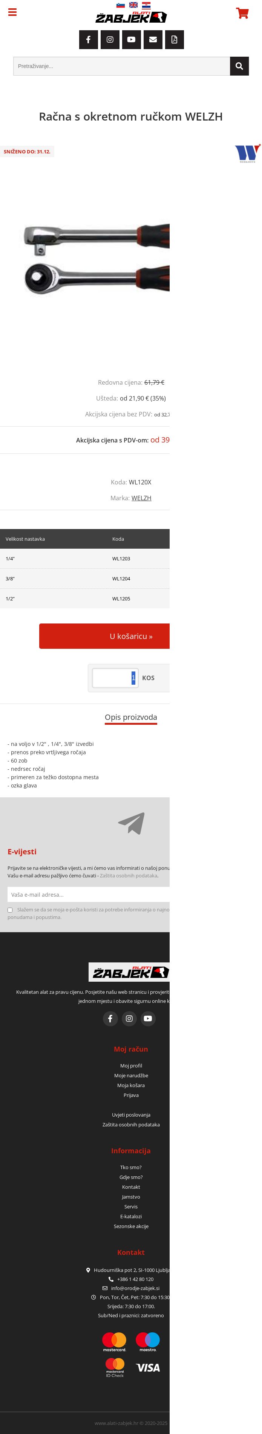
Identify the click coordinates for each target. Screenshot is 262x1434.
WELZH (142, 498)
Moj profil (131, 1065)
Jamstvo (131, 1196)
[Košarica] (241, 13)
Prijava (131, 1095)
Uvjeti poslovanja (131, 1114)
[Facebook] (88, 39)
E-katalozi (131, 1216)
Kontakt (131, 1186)
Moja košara (131, 1085)
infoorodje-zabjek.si (135, 1288)
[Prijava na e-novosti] (246, 894)
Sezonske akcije (131, 1226)
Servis (131, 1206)
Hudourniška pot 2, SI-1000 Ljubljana (131, 1270)
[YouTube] (131, 39)
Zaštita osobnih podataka (128, 875)
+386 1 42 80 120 (131, 1279)
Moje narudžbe (131, 1075)
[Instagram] (110, 39)
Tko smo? (131, 1167)
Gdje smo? (131, 1177)
